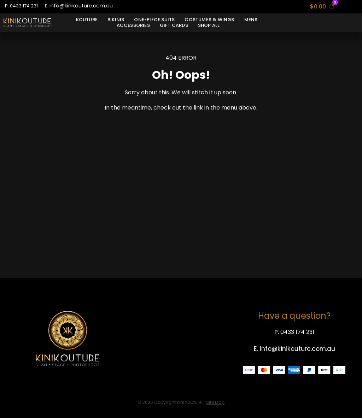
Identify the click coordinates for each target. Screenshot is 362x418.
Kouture (87, 20)
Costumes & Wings (209, 20)
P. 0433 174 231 (294, 332)
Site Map (215, 402)
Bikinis (115, 20)
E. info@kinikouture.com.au (294, 349)
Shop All (209, 25)
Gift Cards (174, 25)
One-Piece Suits (154, 20)
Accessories (133, 25)
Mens (251, 20)
